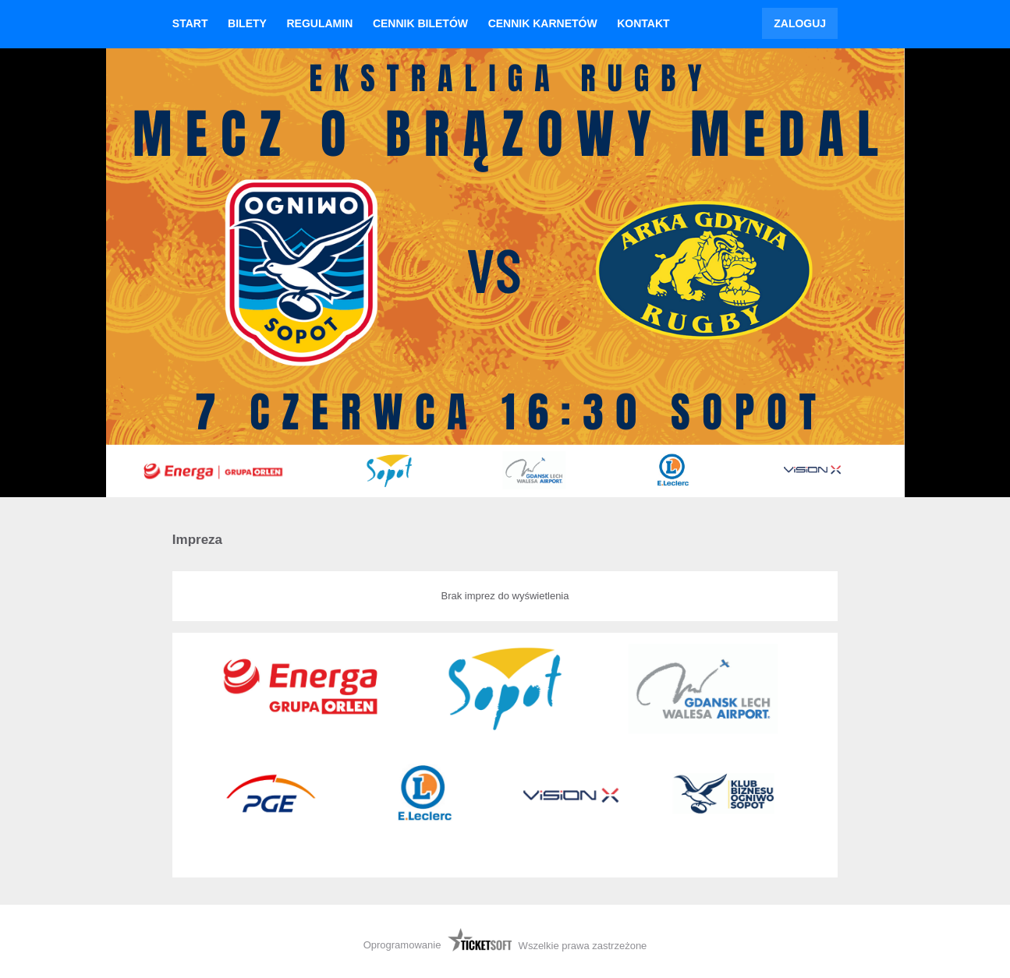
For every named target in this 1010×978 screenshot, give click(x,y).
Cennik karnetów (542, 23)
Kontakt (643, 23)
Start (190, 23)
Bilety (247, 23)
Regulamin (319, 23)
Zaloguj (800, 23)
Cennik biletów (420, 23)
